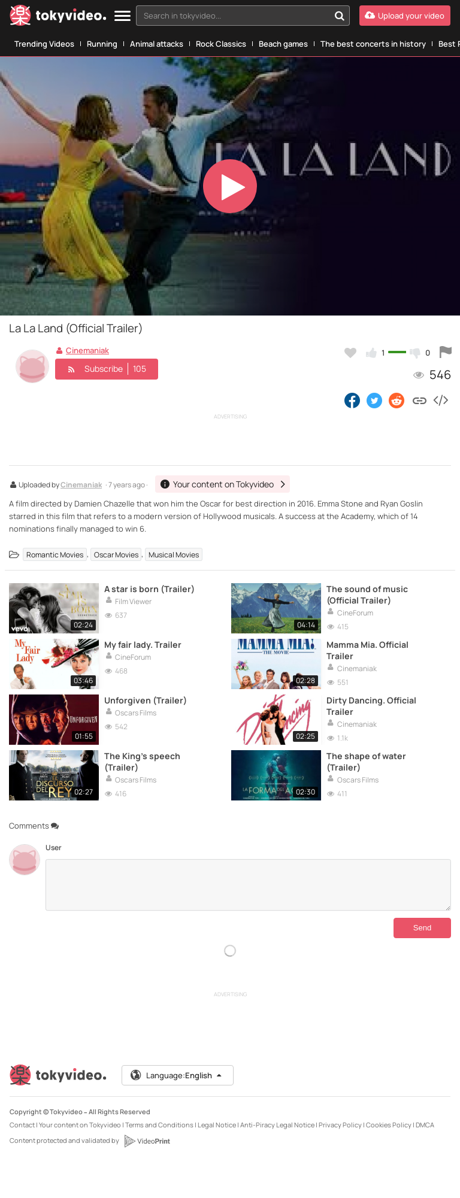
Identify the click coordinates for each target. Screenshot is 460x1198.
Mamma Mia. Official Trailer (367, 650)
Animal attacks (156, 43)
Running (102, 43)
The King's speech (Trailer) (142, 761)
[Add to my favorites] (350, 352)
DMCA (425, 1124)
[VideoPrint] (147, 1141)
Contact (22, 1124)
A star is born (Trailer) (149, 589)
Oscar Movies (116, 554)
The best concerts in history (373, 43)
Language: (177, 1075)
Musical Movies (174, 554)
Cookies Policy (388, 1124)
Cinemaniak (81, 485)
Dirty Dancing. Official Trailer (371, 705)
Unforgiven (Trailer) (145, 700)
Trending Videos (44, 43)
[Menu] (122, 16)
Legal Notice (217, 1124)
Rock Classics (221, 43)
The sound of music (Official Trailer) (367, 594)
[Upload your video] (404, 15)
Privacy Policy (340, 1124)
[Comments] (248, 885)
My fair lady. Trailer (142, 644)
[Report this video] (446, 352)
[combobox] (243, 15)
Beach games (283, 43)
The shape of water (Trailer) (366, 761)
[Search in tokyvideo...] (339, 15)
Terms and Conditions (159, 1124)
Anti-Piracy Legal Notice (277, 1124)
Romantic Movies (54, 554)
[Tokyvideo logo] (58, 18)
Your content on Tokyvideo (80, 1124)
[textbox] (233, 15)
